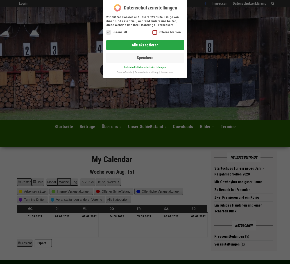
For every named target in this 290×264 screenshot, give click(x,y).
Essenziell (116, 30)
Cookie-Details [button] (125, 70)
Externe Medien (166, 30)
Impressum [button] (167, 70)
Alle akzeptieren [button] (145, 43)
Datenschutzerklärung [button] (147, 70)
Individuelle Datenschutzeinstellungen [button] (145, 65)
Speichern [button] (145, 56)
